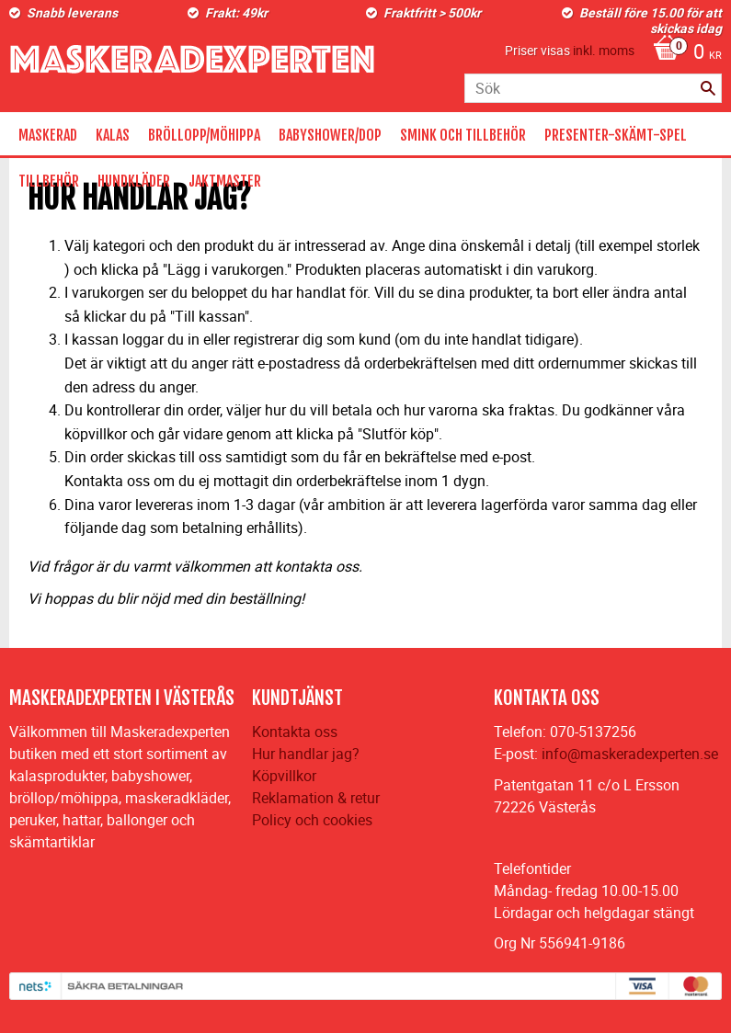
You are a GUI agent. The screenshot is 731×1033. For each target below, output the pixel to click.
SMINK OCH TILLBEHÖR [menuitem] (463, 135)
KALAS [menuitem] (113, 135)
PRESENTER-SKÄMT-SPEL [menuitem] (615, 135)
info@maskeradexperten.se (630, 754)
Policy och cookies (312, 820)
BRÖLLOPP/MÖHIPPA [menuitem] (204, 135)
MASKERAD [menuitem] (47, 135)
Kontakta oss (294, 731)
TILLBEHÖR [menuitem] (48, 181)
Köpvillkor (284, 776)
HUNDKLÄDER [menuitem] (133, 181)
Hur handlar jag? (306, 754)
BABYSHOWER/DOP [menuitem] (330, 135)
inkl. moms (603, 50)
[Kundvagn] (683, 53)
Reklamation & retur (316, 798)
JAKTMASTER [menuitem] (224, 181)
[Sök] (708, 88)
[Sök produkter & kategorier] (593, 88)
